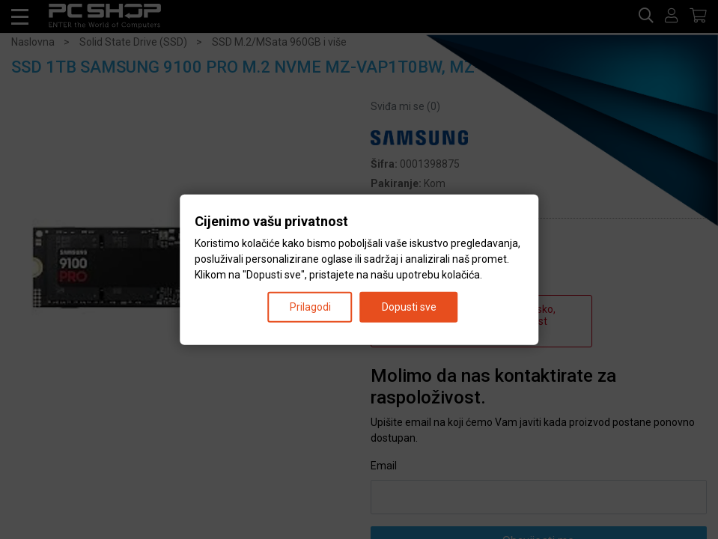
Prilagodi (310, 306)
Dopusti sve (409, 306)
